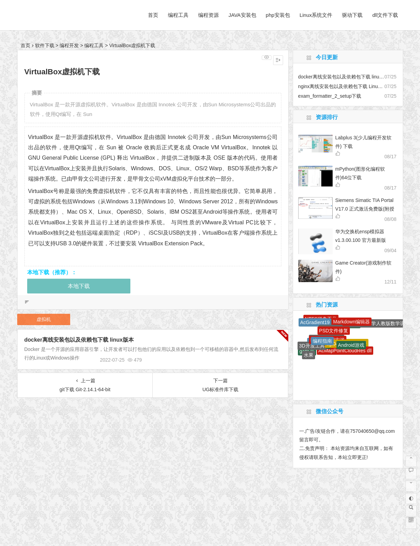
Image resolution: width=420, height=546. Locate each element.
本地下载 (79, 286)
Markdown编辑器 (351, 321)
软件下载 (44, 45)
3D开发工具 (312, 346)
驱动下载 (352, 15)
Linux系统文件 (316, 15)
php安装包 (278, 15)
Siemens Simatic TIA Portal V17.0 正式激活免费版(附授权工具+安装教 (364, 208)
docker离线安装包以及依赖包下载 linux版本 (79, 340)
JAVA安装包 (242, 15)
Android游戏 (351, 345)
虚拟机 (43, 319)
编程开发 (69, 45)
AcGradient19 (315, 322)
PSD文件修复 (333, 330)
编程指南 (322, 341)
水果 (308, 355)
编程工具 (178, 15)
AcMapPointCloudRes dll (345, 350)
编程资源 (208, 15)
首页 (153, 15)
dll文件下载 (385, 15)
